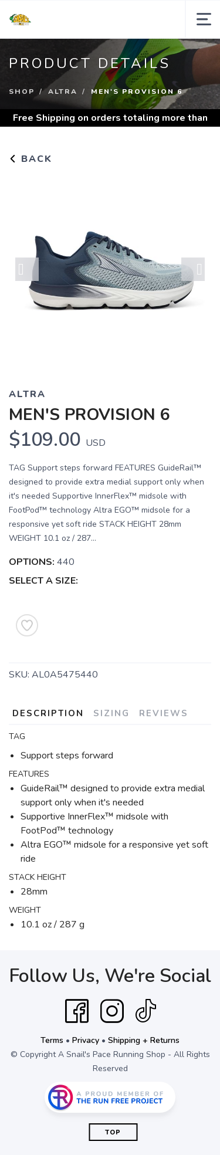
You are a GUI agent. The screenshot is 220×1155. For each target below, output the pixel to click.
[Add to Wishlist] (27, 625)
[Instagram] (112, 1011)
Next (193, 269)
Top (113, 1132)
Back (30, 159)
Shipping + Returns (144, 1040)
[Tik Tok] (145, 1011)
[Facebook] (76, 1011)
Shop (22, 91)
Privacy (85, 1040)
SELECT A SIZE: (43, 580)
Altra (62, 91)
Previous (27, 269)
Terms (51, 1040)
